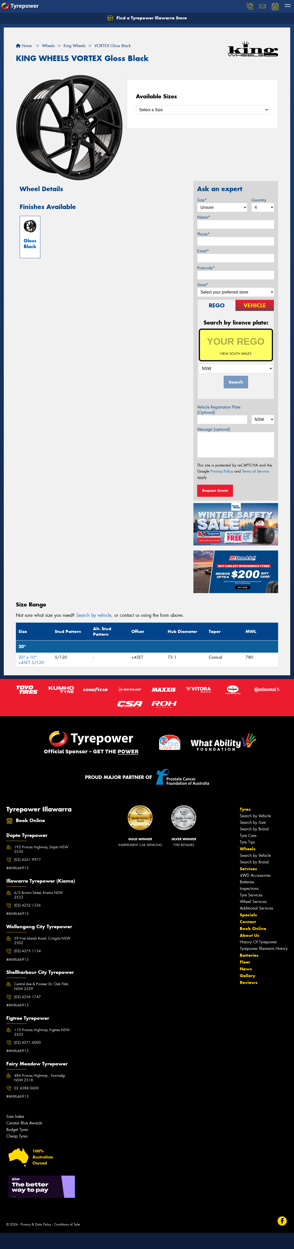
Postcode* (206, 268)
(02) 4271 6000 (27, 1042)
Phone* (203, 234)
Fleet (245, 962)
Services (248, 869)
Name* (203, 217)
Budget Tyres (17, 1129)
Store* (202, 284)
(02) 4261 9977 (27, 859)
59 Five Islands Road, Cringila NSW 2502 (42, 940)
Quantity (258, 200)
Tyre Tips (247, 842)
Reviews (248, 982)
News (246, 969)
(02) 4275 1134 (27, 951)
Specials (248, 915)
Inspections (249, 888)
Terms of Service (255, 471)
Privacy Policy (222, 471)
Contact (248, 921)
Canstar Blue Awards (24, 1123)
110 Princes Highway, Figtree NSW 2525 (42, 1032)
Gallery (247, 975)
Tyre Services (251, 895)
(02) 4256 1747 (27, 997)
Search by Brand (254, 829)
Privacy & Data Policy (36, 1224)
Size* (202, 200)
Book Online (253, 928)
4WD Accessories (255, 875)
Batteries (247, 882)
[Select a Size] (202, 109)
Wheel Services (253, 901)
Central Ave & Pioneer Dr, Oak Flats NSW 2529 (41, 986)
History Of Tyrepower (258, 942)
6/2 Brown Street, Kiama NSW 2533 (38, 894)
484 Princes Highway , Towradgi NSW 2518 (39, 1077)
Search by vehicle (93, 615)
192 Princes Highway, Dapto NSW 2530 (41, 849)
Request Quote (215, 490)
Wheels (247, 849)
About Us (249, 935)
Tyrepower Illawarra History (264, 948)
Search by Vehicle (255, 816)
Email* (203, 251)
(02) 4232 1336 (27, 905)
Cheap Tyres (16, 1136)
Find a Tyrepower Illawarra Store (147, 18)
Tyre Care (248, 835)
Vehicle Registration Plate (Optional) (218, 409)
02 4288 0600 (26, 1088)
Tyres (245, 809)
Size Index (15, 1116)
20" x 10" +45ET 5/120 (31, 660)
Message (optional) (213, 429)
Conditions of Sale (67, 1224)
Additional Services (256, 908)
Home (24, 45)
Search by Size (253, 822)
